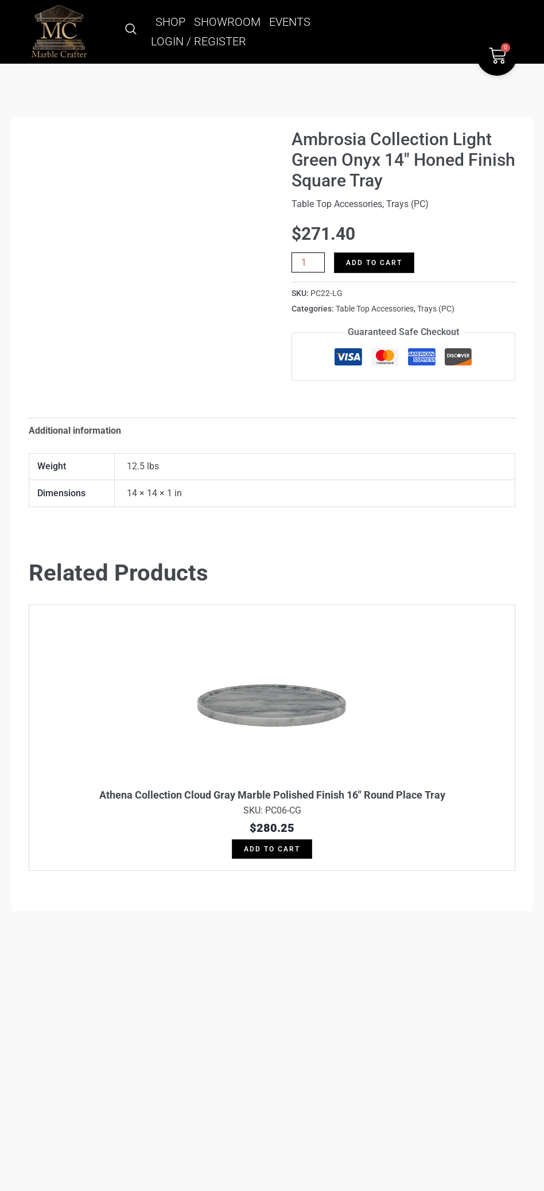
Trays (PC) (407, 203)
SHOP (170, 22)
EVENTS (289, 22)
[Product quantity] (308, 262)
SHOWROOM (227, 22)
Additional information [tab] (75, 430)
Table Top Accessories (337, 203)
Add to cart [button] (272, 849)
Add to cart (374, 263)
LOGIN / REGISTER (198, 41)
